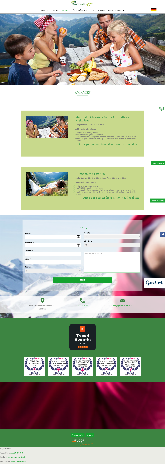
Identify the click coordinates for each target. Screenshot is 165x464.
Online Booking (157, 201)
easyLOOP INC (16, 453)
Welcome (44, 10)
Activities (101, 10)
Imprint (90, 435)
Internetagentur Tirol (15, 457)
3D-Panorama (158, 163)
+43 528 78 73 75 (82, 306)
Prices (92, 10)
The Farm (55, 10)
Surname (29, 251)
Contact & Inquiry (116, 10)
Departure (29, 242)
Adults (87, 233)
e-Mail (28, 259)
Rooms (28, 267)
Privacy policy (77, 435)
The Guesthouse (79, 10)
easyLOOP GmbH (18, 461)
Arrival (28, 234)
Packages (65, 10)
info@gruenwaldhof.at (122, 306)
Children (88, 241)
